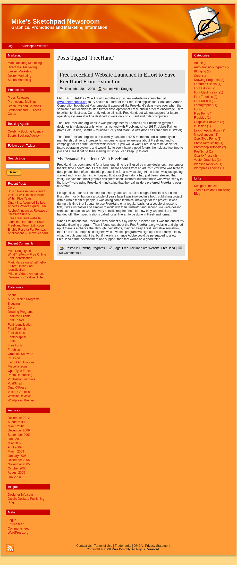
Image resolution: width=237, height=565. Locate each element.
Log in (12, 520)
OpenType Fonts (19, 371)
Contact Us (83, 546)
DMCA (138, 546)
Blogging (14, 303)
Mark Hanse (16, 262)
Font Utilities (16, 333)
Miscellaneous (17, 366)
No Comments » (70, 253)
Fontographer (17, 337)
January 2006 (17, 456)
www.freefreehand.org (72, 102)
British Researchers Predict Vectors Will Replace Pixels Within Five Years (26, 195)
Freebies (14, 350)
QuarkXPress (17, 387)
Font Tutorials (17, 329)
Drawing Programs (20, 312)
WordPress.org (18, 532)
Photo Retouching (20, 375)
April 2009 (15, 447)
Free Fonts (15, 345)
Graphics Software (20, 354)
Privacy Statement (157, 546)
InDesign (14, 358)
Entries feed (16, 524)
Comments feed (19, 528)
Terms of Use (103, 546)
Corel (11, 307)
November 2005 (19, 464)
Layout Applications (21, 362)
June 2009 (15, 439)
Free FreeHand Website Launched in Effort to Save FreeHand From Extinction (26, 221)
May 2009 (14, 443)
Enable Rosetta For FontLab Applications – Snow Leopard (28, 231)
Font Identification (20, 324)
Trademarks (123, 546)
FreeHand (168, 248)
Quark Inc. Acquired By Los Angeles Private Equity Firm (27, 204)
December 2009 (19, 430)
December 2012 (19, 418)
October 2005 (17, 468)
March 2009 (16, 451)
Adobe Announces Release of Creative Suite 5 (28, 212)
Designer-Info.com (20, 494)
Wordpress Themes (21, 400)
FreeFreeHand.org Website (140, 248)
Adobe (12, 295)
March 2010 (16, 426)
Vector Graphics (19, 392)
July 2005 (14, 477)
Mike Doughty (123, 89)
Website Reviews (19, 396)
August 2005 (16, 472)
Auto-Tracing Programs (24, 299)
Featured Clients (19, 316)
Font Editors (16, 320)
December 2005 (19, 460)
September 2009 (19, 435)
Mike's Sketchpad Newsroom (55, 21)
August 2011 (16, 422)
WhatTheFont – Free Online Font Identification (27, 256)
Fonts (11, 341)
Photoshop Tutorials (21, 379)
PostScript (15, 383)
